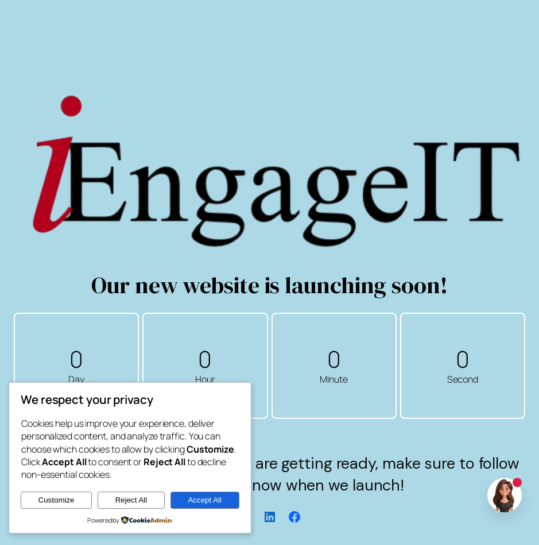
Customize (56, 500)
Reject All (131, 500)
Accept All (205, 500)
